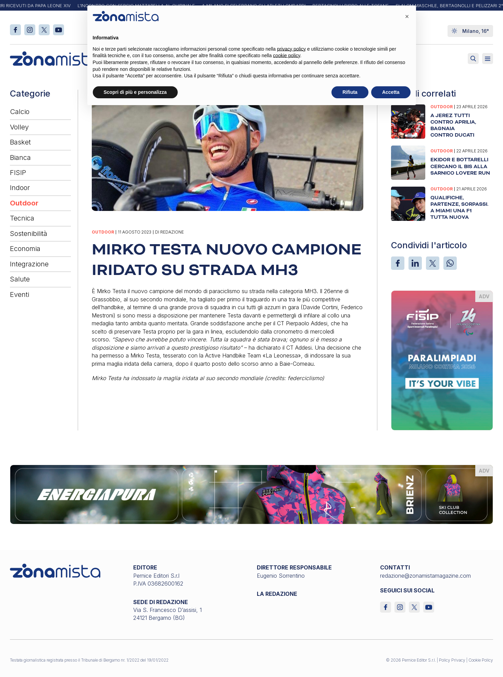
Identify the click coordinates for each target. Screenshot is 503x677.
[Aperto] (487, 58)
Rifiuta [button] (349, 92)
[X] (432, 263)
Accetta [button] (391, 92)
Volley (19, 127)
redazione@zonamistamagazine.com (425, 575)
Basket (20, 142)
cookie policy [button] (286, 55)
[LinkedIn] (415, 263)
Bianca (20, 157)
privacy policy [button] (291, 49)
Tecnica (22, 218)
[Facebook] (397, 263)
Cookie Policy (480, 660)
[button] (407, 16)
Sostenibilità (28, 233)
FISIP (18, 172)
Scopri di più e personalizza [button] (135, 92)
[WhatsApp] (450, 263)
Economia (25, 249)
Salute (20, 279)
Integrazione (29, 264)
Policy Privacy (452, 660)
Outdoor (24, 203)
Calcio (19, 112)
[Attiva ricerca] (473, 58)
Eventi (19, 294)
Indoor (20, 188)
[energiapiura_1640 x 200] (251, 493)
